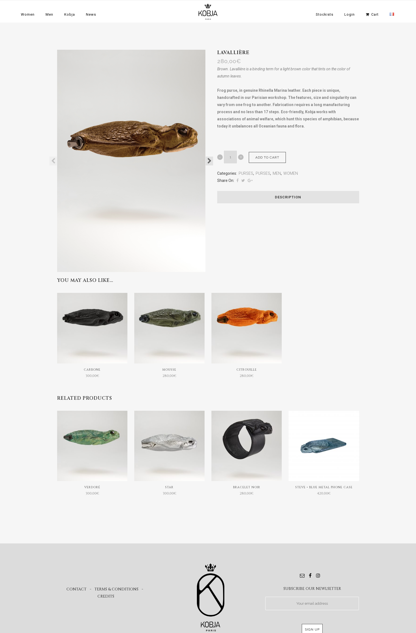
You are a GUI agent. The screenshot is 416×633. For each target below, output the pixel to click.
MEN (277, 173)
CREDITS (105, 596)
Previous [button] (53, 161)
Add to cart (267, 157)
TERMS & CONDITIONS (116, 589)
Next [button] (209, 161)
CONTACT (76, 589)
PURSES (246, 173)
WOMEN (290, 173)
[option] (131, 161)
